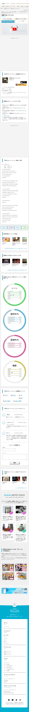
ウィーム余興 (6, 670)
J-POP (10, 89)
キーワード (6, 643)
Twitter (3, 227)
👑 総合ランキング (20, 18)
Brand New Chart (7, 691)
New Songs (6, 680)
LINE (25, 227)
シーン (5, 636)
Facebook (11, 227)
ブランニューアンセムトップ (10, 689)
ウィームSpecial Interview (9, 669)
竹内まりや (6, 8)
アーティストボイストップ (9, 678)
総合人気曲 (6, 635)
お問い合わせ (21, 702)
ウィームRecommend (8, 665)
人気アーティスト (7, 651)
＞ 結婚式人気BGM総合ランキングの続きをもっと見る (15, 248)
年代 (5, 641)
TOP (1, 8)
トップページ (6, 626)
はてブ (17, 227)
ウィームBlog (6, 664)
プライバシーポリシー (9, 702)
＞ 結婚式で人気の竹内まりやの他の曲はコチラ (16, 270)
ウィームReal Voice (8, 667)
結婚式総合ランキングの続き (10, 233)
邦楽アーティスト (7, 652)
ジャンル (6, 638)
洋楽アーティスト (7, 654)
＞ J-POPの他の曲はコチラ (21, 487)
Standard (5, 681)
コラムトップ (6, 662)
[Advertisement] (14, 54)
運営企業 (16, 702)
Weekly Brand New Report (9, 692)
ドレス (5, 639)
